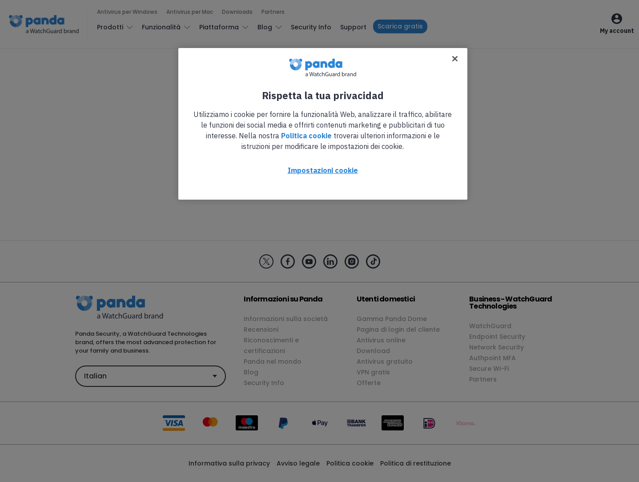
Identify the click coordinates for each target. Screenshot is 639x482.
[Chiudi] (455, 58)
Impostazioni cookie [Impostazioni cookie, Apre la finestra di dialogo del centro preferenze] (323, 170)
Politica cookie (306, 135)
